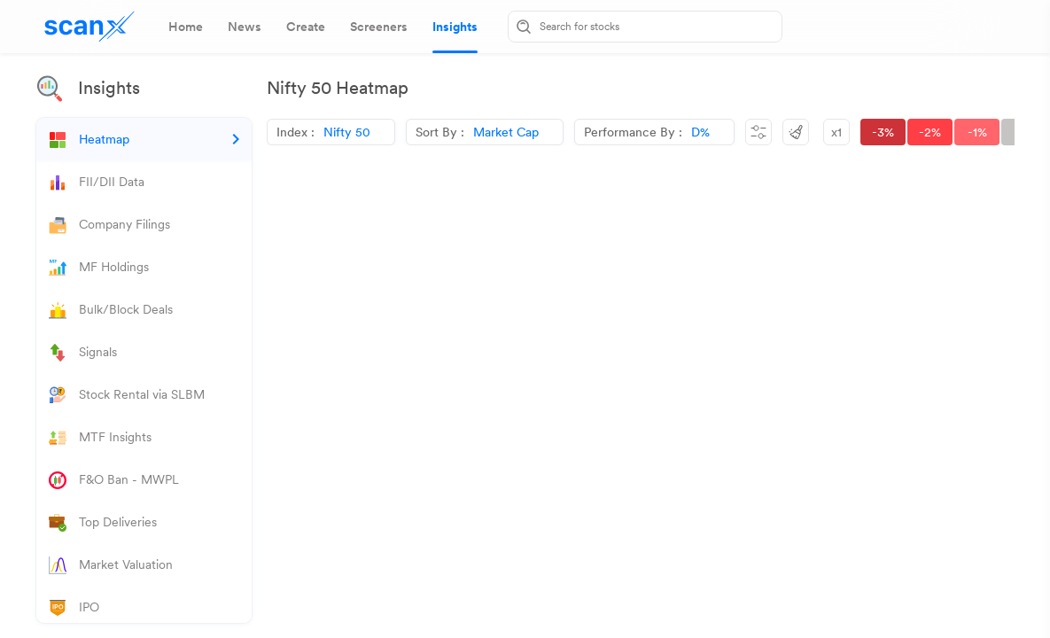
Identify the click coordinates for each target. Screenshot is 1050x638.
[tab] (185, 26)
